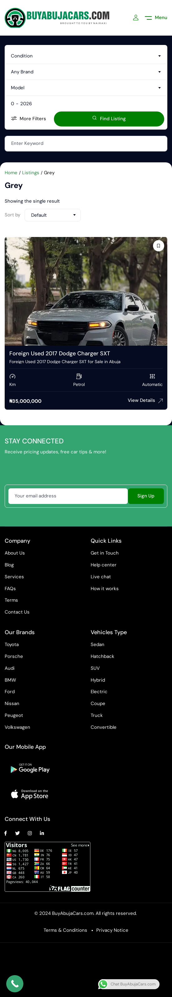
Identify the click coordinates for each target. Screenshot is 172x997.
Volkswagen (17, 727)
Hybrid (98, 680)
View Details (145, 400)
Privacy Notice (112, 930)
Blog (9, 565)
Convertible (104, 727)
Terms (11, 600)
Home (11, 173)
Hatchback (102, 656)
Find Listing (109, 119)
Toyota (12, 644)
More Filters (28, 118)
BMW (10, 680)
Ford (10, 692)
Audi (10, 668)
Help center (104, 565)
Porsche (14, 656)
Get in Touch (105, 553)
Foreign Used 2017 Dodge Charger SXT (59, 353)
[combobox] (86, 56)
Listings (30, 173)
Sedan (97, 644)
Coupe (98, 703)
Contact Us (17, 612)
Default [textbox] (39, 215)
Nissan (12, 703)
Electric (99, 692)
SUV (95, 668)
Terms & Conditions (65, 930)
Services (14, 577)
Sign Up (146, 496)
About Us (15, 553)
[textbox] (86, 56)
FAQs (10, 588)
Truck (97, 715)
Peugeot (14, 715)
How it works (105, 588)
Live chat (101, 577)
